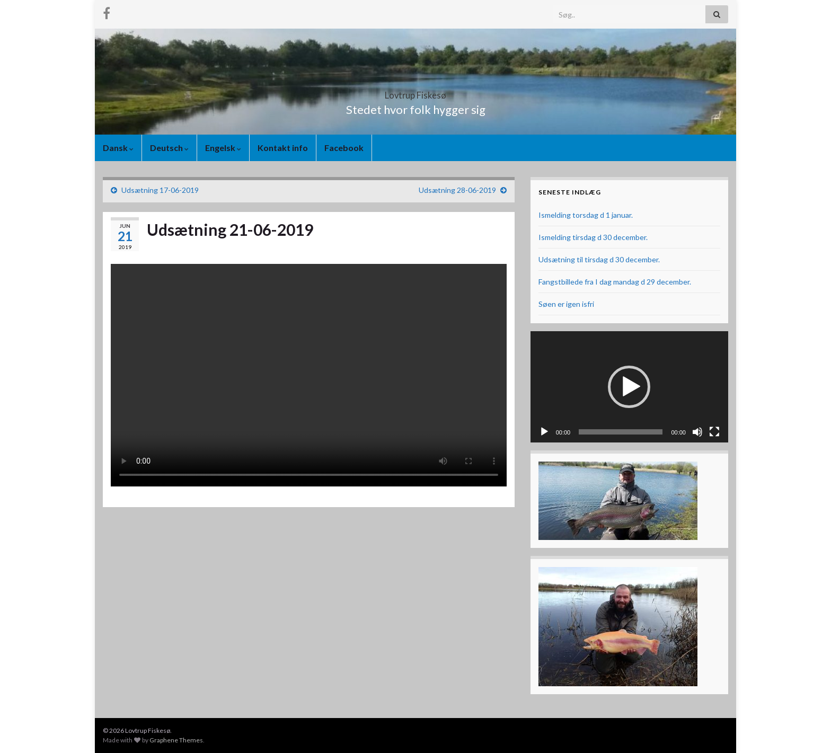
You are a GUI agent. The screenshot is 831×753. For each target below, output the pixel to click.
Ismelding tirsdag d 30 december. (593, 237)
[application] (629, 386)
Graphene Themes (176, 740)
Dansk (118, 148)
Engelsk (223, 148)
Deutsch (169, 148)
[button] (629, 387)
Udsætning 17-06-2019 (160, 189)
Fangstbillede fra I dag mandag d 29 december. (614, 281)
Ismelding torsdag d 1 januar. (585, 214)
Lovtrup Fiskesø (416, 92)
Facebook (344, 148)
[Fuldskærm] (714, 432)
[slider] (620, 432)
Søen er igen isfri (566, 303)
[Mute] (697, 432)
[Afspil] (544, 432)
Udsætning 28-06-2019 (457, 189)
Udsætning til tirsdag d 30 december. (599, 259)
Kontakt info (283, 148)
